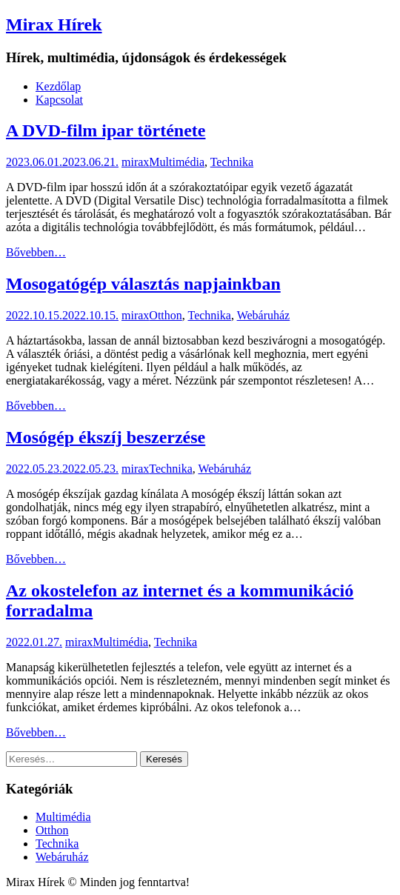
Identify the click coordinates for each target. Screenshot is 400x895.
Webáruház (263, 315)
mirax (135, 162)
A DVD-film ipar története (105, 130)
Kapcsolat (59, 99)
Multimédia (176, 162)
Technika (231, 162)
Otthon (165, 315)
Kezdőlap (58, 86)
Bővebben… (36, 252)
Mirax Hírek (54, 24)
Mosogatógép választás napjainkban (143, 283)
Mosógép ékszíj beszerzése (105, 437)
